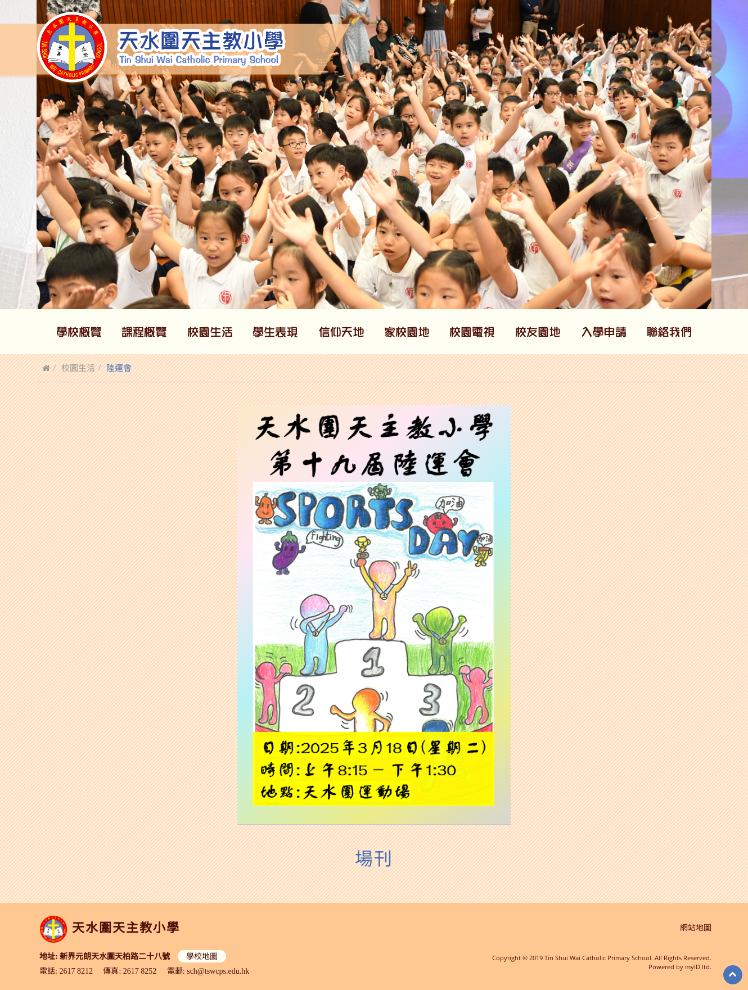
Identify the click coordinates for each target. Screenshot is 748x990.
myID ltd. (698, 966)
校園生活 (78, 367)
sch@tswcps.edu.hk (218, 970)
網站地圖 (695, 928)
